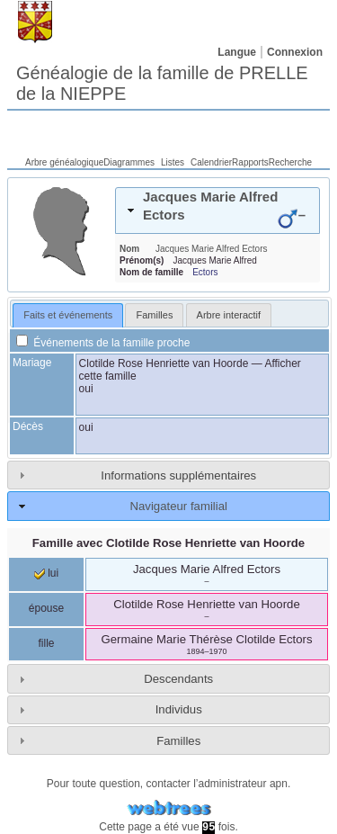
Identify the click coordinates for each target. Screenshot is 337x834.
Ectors (204, 272)
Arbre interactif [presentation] (229, 314)
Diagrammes (129, 162)
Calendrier (211, 162)
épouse (46, 608)
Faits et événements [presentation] (67, 314)
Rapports (250, 162)
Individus (178, 709)
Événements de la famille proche (103, 342)
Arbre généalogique (64, 162)
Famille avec (168, 543)
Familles (178, 741)
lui (46, 573)
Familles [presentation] (154, 314)
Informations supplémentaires (178, 475)
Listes (172, 162)
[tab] (217, 210)
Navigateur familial (177, 506)
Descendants (178, 679)
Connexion (295, 52)
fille (46, 643)
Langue (236, 52)
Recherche (290, 162)
